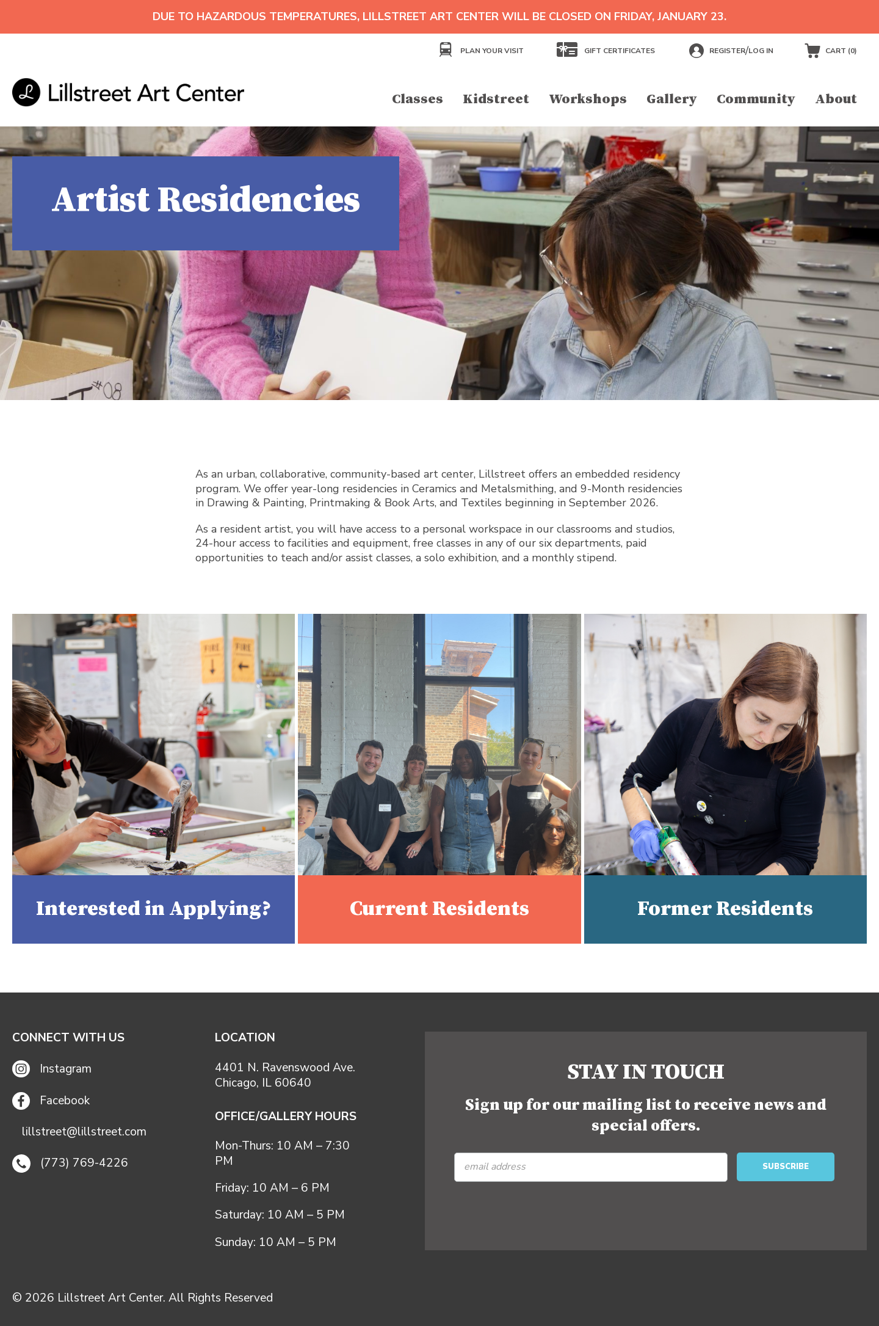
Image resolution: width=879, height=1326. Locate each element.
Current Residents (439, 909)
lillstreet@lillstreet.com (84, 1132)
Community (756, 99)
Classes (417, 99)
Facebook (51, 1101)
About (836, 99)
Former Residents (725, 909)
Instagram (52, 1069)
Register (727, 50)
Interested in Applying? (153, 909)
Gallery (671, 99)
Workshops (588, 99)
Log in (760, 50)
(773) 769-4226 (70, 1163)
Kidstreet (496, 99)
